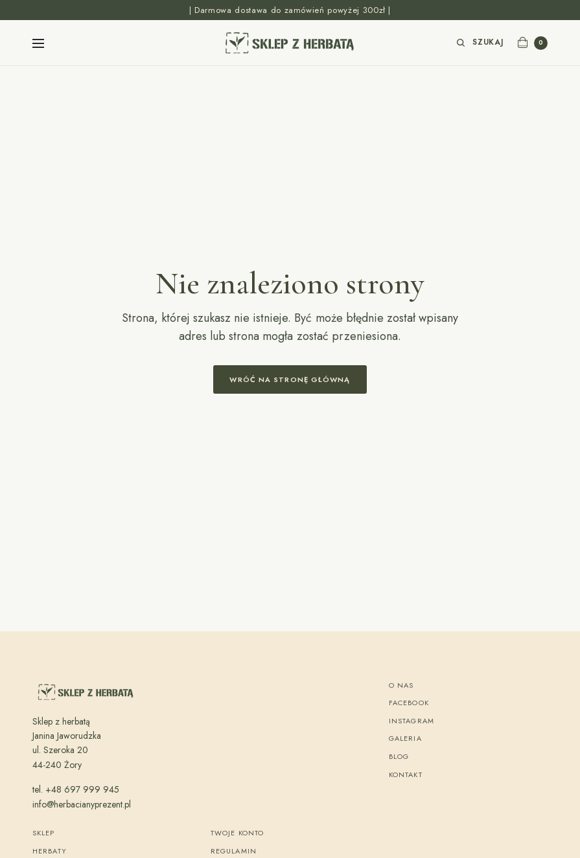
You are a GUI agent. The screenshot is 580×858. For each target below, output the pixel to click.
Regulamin (234, 851)
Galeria (405, 738)
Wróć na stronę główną (289, 379)
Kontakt (406, 774)
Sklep (43, 833)
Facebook (409, 702)
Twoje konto (237, 833)
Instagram (411, 721)
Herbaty (49, 851)
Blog (399, 756)
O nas (401, 685)
